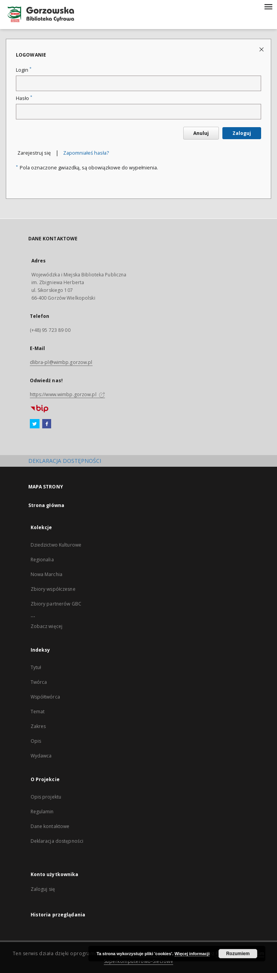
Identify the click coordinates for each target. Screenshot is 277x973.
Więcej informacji (192, 953)
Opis (36, 741)
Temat (38, 711)
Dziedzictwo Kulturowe (56, 545)
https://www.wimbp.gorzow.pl (67, 394)
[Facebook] (46, 424)
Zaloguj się (43, 889)
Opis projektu (46, 797)
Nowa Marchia (46, 574)
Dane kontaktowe (50, 826)
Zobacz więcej (47, 626)
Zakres (38, 726)
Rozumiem (238, 953)
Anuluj (201, 133)
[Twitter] (35, 424)
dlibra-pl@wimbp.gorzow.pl (61, 362)
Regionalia (42, 559)
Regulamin (42, 811)
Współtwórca (45, 697)
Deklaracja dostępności (57, 841)
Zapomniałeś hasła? (86, 153)
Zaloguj (241, 133)
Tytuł (36, 667)
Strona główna (46, 505)
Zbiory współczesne (53, 589)
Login (23, 70)
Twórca (39, 682)
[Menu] (268, 6)
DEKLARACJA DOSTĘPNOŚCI (64, 460)
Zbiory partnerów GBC (56, 603)
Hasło (24, 98)
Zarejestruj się (34, 153)
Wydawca (41, 755)
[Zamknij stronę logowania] (262, 49)
